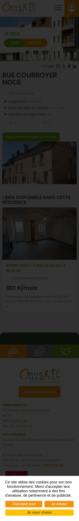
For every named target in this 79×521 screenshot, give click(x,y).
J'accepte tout (24, 504)
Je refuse (59, 504)
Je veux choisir (39, 512)
